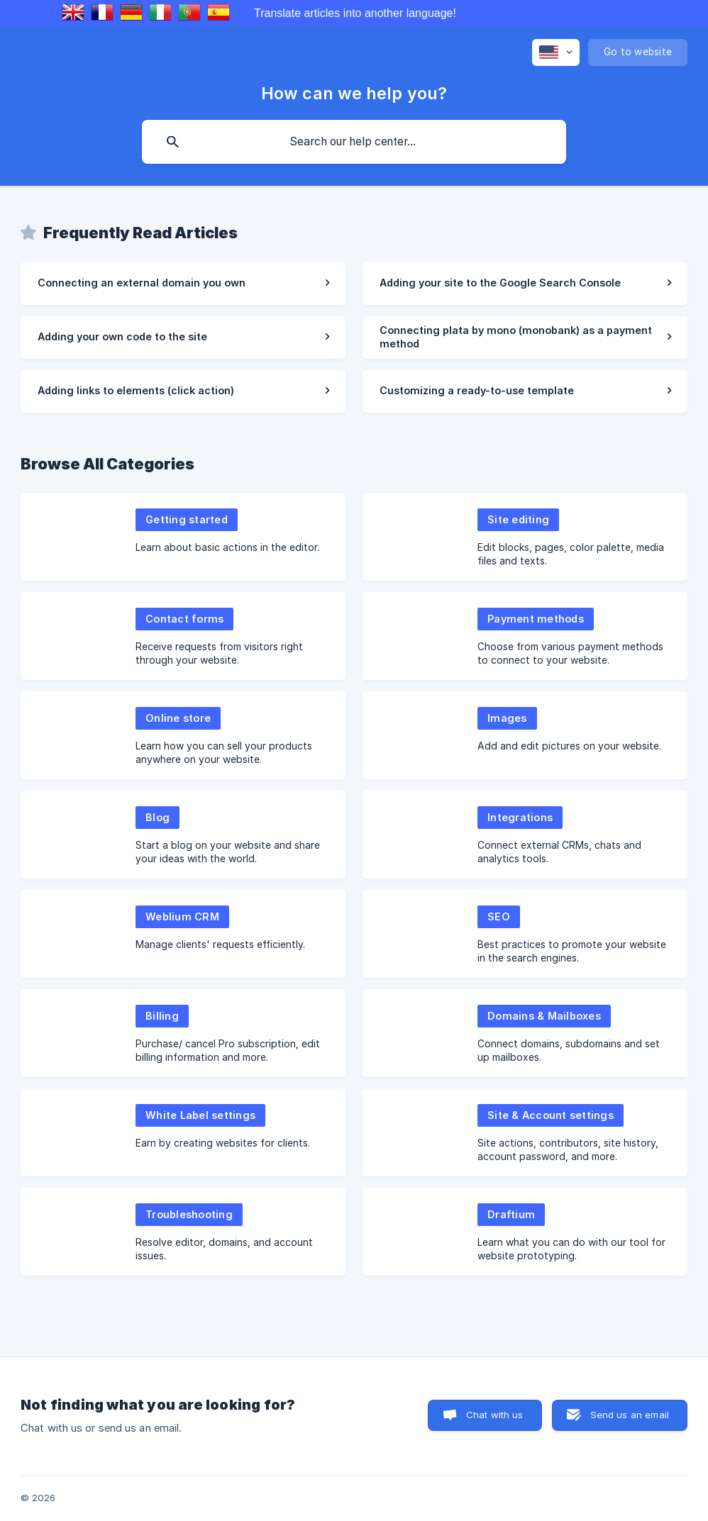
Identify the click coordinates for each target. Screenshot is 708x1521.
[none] (556, 52)
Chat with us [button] (495, 1414)
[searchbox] (354, 142)
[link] (183, 283)
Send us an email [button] (629, 1414)
